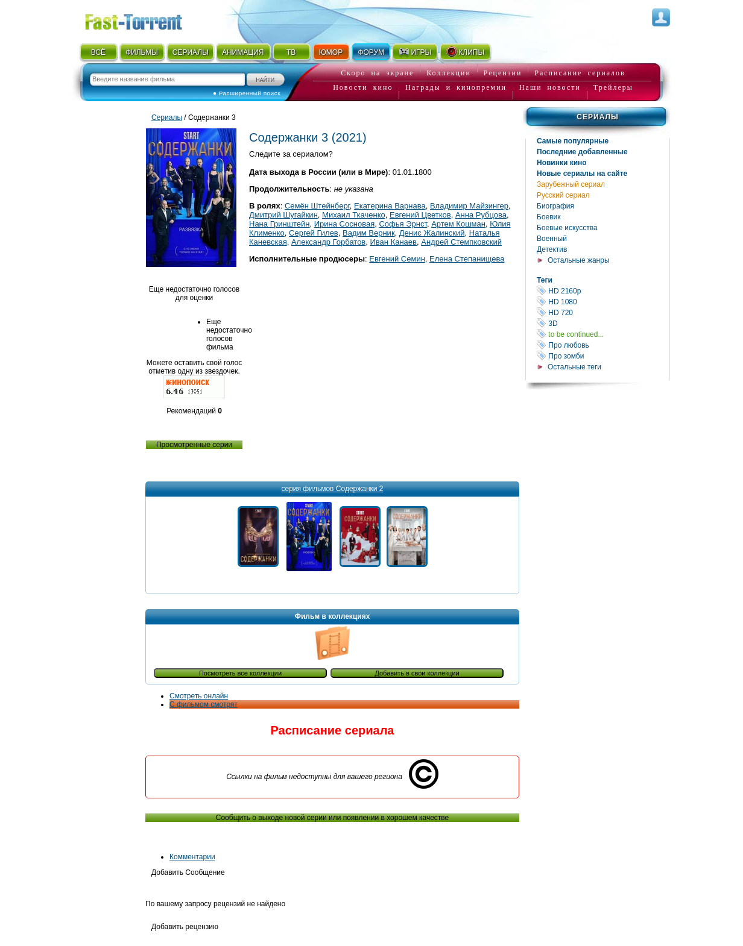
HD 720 (603, 312)
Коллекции (448, 73)
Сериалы (597, 117)
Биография (555, 206)
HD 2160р (603, 290)
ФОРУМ (371, 52)
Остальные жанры (579, 260)
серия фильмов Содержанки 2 (332, 488)
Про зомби (603, 355)
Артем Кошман (458, 223)
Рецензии (503, 73)
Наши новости (550, 87)
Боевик (549, 217)
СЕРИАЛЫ (190, 52)
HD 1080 (603, 301)
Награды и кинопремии (456, 87)
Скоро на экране (377, 73)
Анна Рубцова (481, 214)
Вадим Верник (369, 232)
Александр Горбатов (328, 241)
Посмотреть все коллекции (240, 673)
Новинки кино (562, 162)
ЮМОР (331, 52)
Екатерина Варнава (390, 205)
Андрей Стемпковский (461, 241)
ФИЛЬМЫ (141, 52)
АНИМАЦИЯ (243, 52)
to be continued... (603, 334)
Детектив (552, 249)
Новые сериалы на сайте (582, 173)
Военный (552, 238)
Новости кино (363, 87)
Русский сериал (563, 195)
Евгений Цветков (420, 214)
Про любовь (603, 344)
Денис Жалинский (432, 232)
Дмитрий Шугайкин (283, 214)
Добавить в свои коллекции (417, 673)
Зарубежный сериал (571, 184)
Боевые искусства (567, 228)
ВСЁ (98, 52)
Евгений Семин (397, 258)
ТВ (291, 52)
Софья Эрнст (403, 223)
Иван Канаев (393, 241)
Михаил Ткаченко (353, 214)
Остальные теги (574, 367)
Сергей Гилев (313, 232)
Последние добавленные (582, 152)
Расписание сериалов (579, 73)
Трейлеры (613, 87)
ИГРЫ (414, 51)
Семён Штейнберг (317, 205)
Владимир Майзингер (469, 205)
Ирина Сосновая (344, 223)
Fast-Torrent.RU (145, 19)
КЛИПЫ (465, 51)
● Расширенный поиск (246, 93)
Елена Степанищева (466, 258)
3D (603, 323)
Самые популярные (573, 141)
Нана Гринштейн (279, 223)
